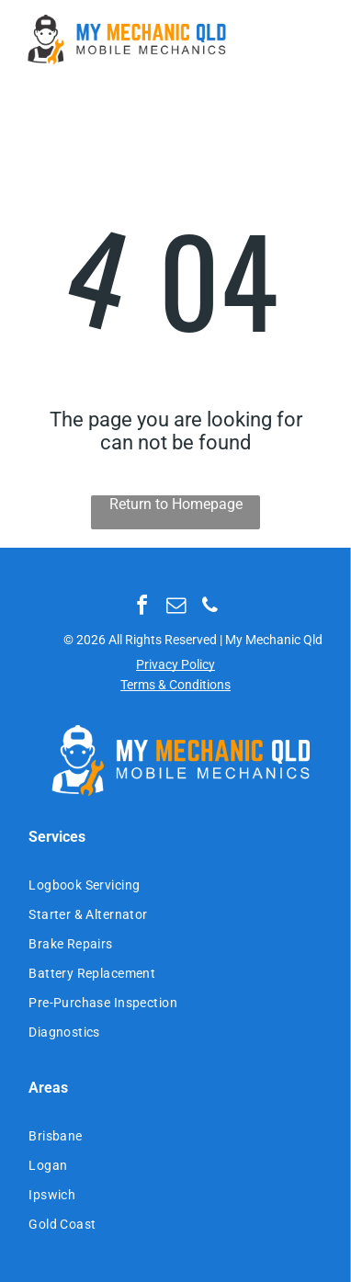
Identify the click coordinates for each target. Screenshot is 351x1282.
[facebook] (141, 608)
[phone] (209, 608)
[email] (175, 608)
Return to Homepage (176, 504)
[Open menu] (315, 39)
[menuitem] (108, 885)
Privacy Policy (175, 664)
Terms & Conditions (175, 684)
